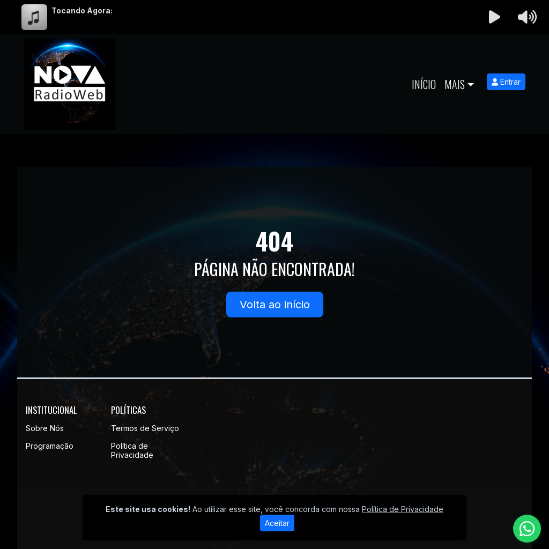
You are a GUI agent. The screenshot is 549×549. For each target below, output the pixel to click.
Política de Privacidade (132, 450)
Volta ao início (275, 304)
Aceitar (277, 523)
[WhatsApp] (527, 529)
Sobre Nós (45, 428)
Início (424, 84)
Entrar (506, 81)
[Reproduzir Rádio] (494, 17)
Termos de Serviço (145, 428)
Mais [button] (454, 84)
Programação (49, 445)
